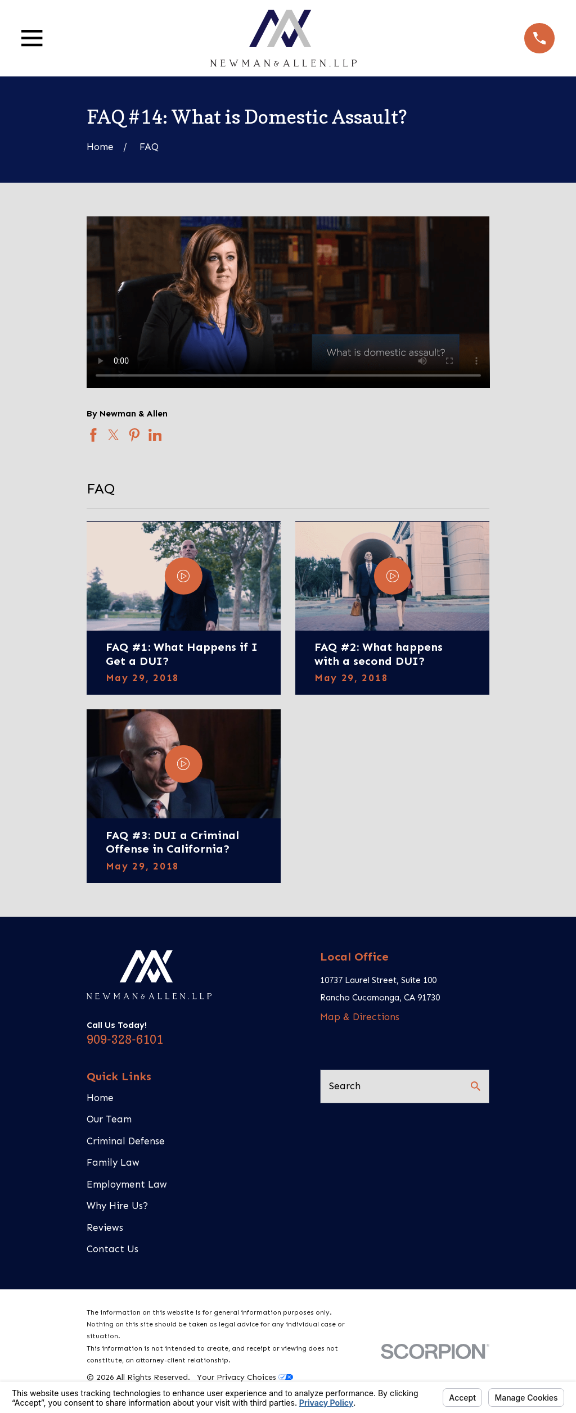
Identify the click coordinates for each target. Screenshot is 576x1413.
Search (345, 1086)
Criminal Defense (126, 1141)
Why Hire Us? (117, 1205)
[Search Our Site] (475, 1086)
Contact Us (112, 1249)
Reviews (105, 1227)
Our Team (109, 1119)
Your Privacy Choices (245, 1377)
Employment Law (127, 1184)
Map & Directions (359, 1016)
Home (100, 1097)
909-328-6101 (125, 1039)
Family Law (113, 1162)
